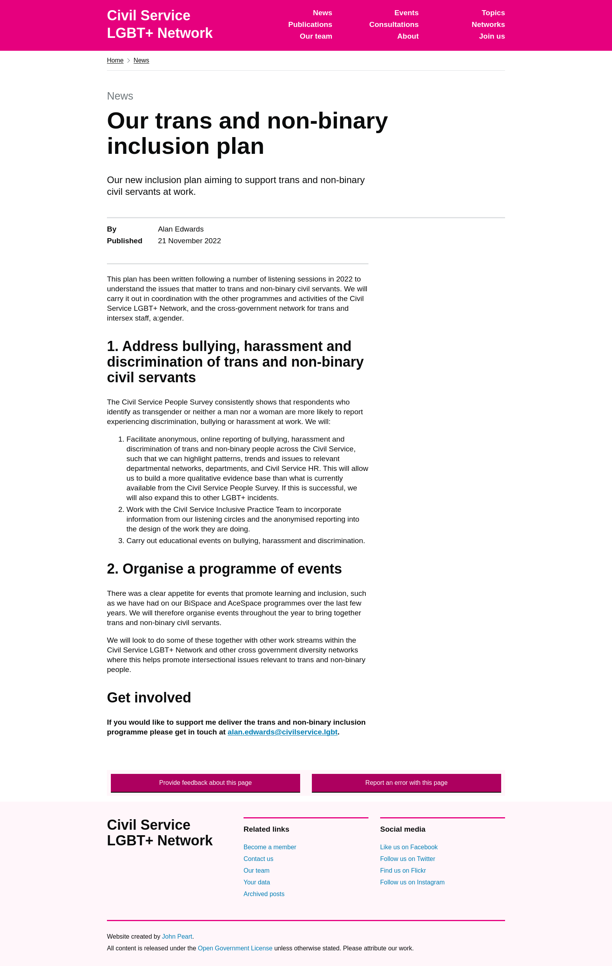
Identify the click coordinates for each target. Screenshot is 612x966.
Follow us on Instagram (412, 882)
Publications (310, 24)
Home (115, 60)
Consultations (394, 24)
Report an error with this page (406, 782)
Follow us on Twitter (407, 858)
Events (406, 13)
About (408, 36)
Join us (492, 36)
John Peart (177, 936)
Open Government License (235, 948)
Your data (257, 882)
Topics (493, 13)
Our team (316, 36)
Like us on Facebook (409, 847)
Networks (488, 24)
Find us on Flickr (403, 870)
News (323, 13)
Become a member (270, 847)
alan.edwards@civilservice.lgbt (282, 732)
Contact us (258, 858)
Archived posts (264, 894)
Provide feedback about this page (205, 782)
